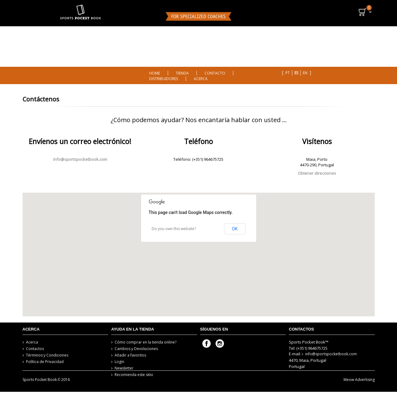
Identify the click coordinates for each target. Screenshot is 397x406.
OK (235, 228)
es (296, 72)
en (305, 72)
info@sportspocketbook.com (80, 159)
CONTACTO (215, 73)
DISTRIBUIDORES (163, 78)
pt (287, 72)
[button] (198, 247)
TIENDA (182, 73)
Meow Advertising (359, 393)
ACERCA (201, 78)
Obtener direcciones (317, 173)
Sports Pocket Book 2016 (46, 393)
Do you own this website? (174, 228)
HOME (154, 73)
